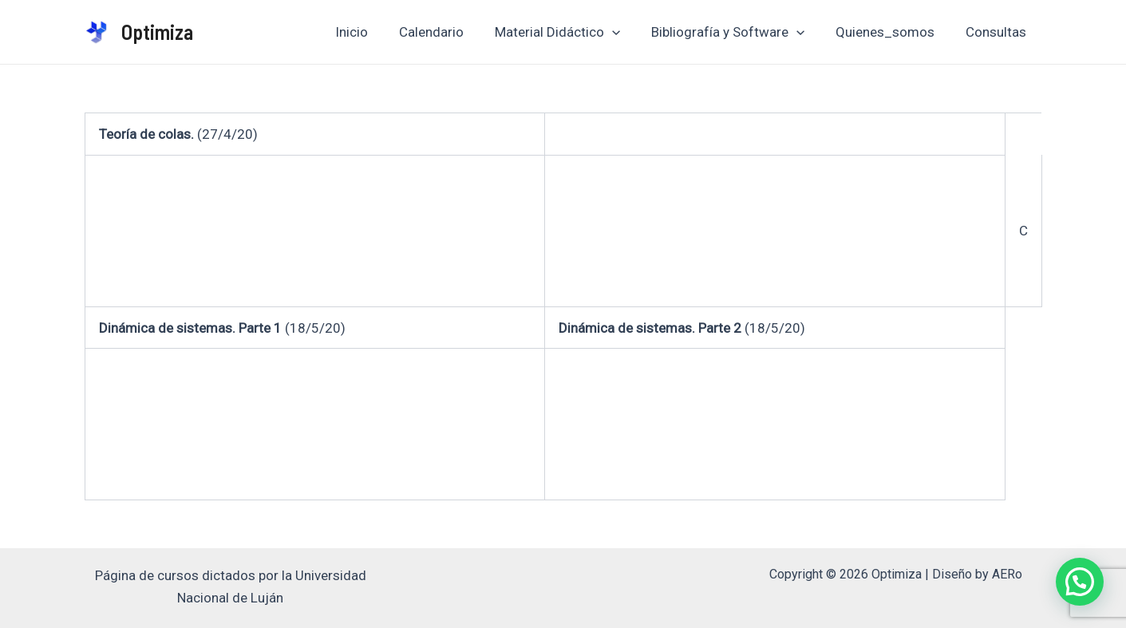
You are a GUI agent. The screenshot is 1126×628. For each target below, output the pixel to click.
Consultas (998, 32)
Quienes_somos (891, 32)
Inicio (373, 32)
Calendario (449, 32)
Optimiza (157, 31)
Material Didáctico (571, 32)
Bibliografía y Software (737, 32)
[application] (626, 32)
